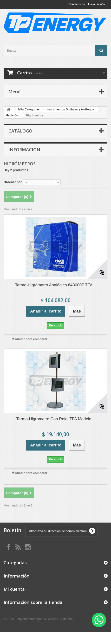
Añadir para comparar (31, 339)
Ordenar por (13, 182)
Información (24, 149)
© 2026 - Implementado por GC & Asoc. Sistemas (38, 619)
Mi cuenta (14, 589)
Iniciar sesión (96, 4)
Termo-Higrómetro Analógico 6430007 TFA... (55, 285)
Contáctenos (77, 4)
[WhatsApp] (99, 620)
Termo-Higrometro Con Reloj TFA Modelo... (55, 419)
